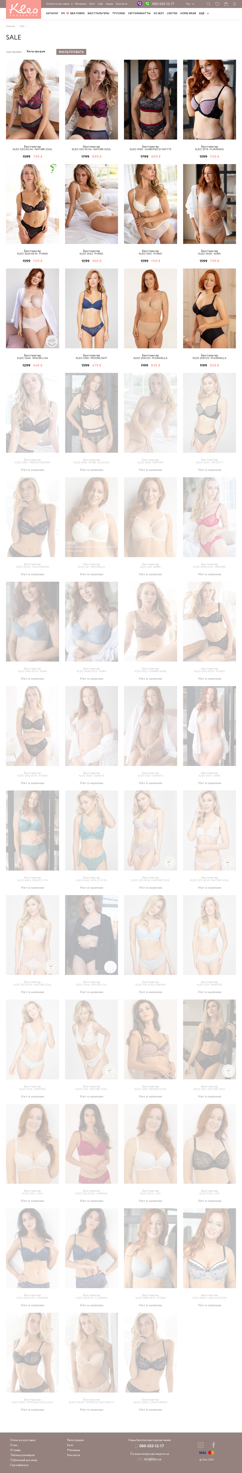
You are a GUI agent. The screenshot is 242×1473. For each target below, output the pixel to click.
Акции (109, 4)
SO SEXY (159, 13)
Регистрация (75, 1440)
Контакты (121, 4)
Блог (92, 4)
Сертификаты (19, 1465)
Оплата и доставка (57, 4)
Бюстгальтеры (98, 13)
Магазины (80, 4)
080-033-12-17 (163, 4)
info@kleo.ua (152, 1459)
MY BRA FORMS (73, 13)
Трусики (118, 13)
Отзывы (15, 1450)
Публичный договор (23, 1460)
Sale (100, 4)
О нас (14, 1445)
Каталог (52, 13)
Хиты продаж (36, 51)
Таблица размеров (22, 1455)
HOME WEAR (188, 13)
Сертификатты (139, 13)
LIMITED (172, 13)
